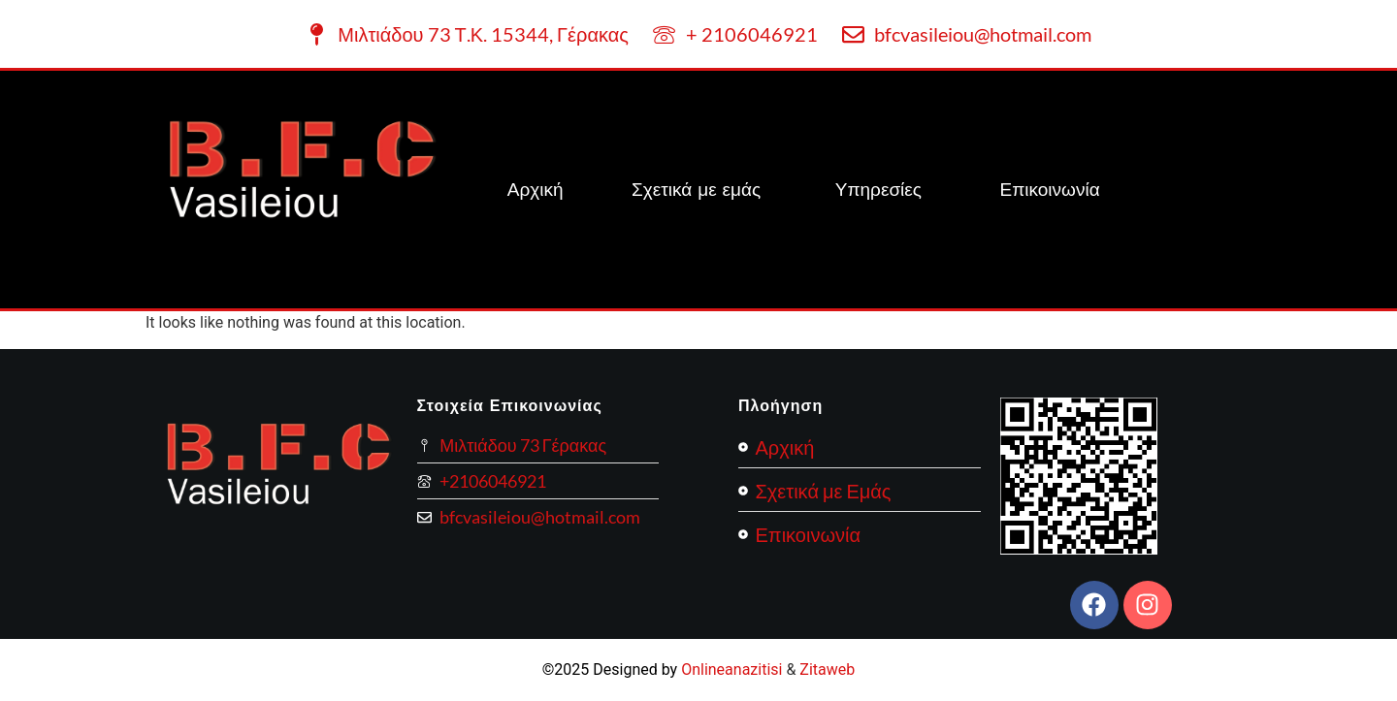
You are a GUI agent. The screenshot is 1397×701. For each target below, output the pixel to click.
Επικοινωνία (1050, 189)
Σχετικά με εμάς (699, 189)
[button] (882, 189)
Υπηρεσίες (878, 189)
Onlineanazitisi (731, 669)
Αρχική (535, 189)
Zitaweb (827, 669)
